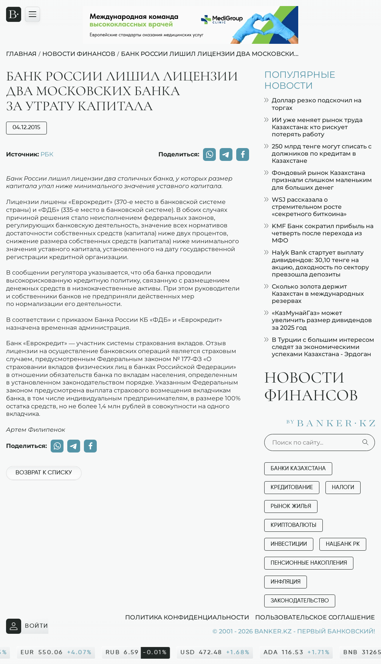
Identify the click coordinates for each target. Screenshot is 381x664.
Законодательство (300, 601)
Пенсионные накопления (309, 563)
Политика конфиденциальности (187, 617)
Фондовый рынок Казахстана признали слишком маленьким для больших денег (318, 180)
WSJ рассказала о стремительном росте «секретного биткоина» (305, 207)
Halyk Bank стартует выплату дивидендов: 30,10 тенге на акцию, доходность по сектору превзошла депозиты (316, 263)
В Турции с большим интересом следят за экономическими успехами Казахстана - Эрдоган (319, 347)
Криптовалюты (293, 525)
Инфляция (285, 582)
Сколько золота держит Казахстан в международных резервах (314, 293)
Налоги (343, 487)
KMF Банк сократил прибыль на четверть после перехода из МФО (318, 233)
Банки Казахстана (298, 468)
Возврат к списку (43, 473)
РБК (46, 154)
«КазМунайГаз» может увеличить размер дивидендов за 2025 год (318, 320)
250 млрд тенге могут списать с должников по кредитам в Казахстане (318, 153)
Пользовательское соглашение (315, 617)
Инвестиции (289, 544)
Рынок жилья (291, 506)
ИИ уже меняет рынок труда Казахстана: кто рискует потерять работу (313, 127)
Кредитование (292, 487)
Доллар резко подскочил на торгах (312, 104)
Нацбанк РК (343, 544)
